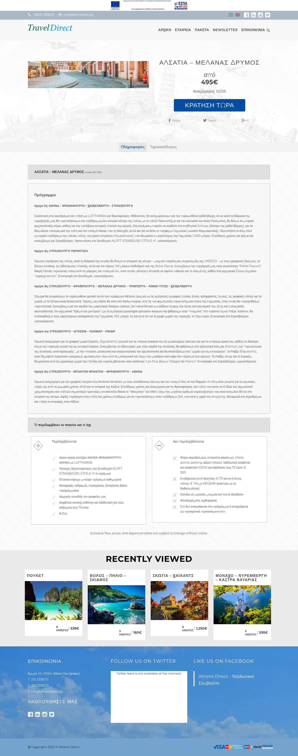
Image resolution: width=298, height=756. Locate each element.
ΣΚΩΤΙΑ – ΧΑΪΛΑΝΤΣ (173, 575)
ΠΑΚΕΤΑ (202, 30)
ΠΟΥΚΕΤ (35, 575)
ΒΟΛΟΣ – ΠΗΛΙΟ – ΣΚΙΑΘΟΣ (108, 577)
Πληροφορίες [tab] (133, 147)
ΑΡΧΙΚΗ (164, 30)
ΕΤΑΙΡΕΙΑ (183, 30)
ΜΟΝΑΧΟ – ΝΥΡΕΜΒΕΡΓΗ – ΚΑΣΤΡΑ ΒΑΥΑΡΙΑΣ (241, 577)
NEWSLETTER (225, 30)
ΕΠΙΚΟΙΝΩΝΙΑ (253, 30)
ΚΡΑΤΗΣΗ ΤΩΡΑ (209, 105)
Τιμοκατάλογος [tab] (163, 147)
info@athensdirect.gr (47, 691)
